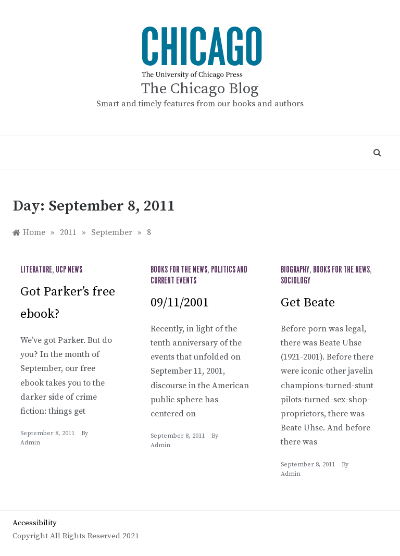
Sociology (295, 281)
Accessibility (34, 523)
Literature (36, 270)
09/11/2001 (180, 303)
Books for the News (179, 270)
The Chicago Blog (200, 88)
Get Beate (308, 303)
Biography (295, 270)
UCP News (69, 270)
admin (30, 443)
